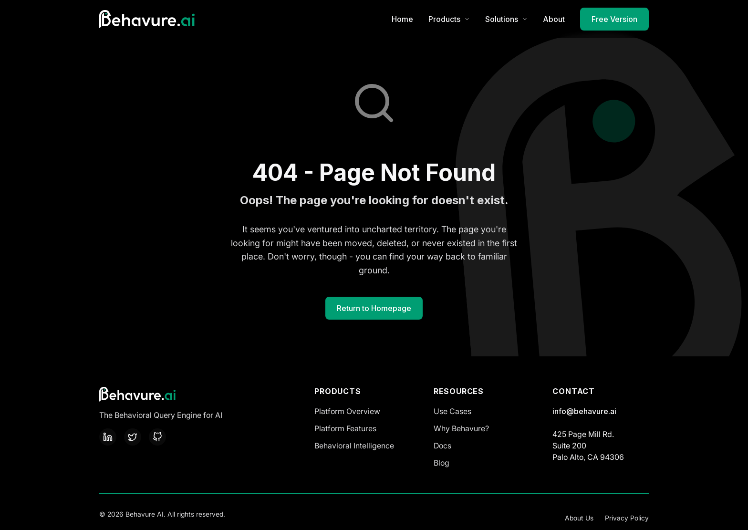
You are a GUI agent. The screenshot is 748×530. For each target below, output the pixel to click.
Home (402, 19)
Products (449, 19)
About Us (579, 518)
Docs (442, 445)
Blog (441, 463)
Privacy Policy (627, 518)
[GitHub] (157, 437)
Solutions (506, 19)
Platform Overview (347, 411)
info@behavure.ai (584, 411)
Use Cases (452, 411)
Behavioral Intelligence (354, 445)
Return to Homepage (374, 308)
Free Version (614, 19)
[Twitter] (132, 437)
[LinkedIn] (107, 437)
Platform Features (345, 428)
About (554, 19)
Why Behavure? (461, 428)
